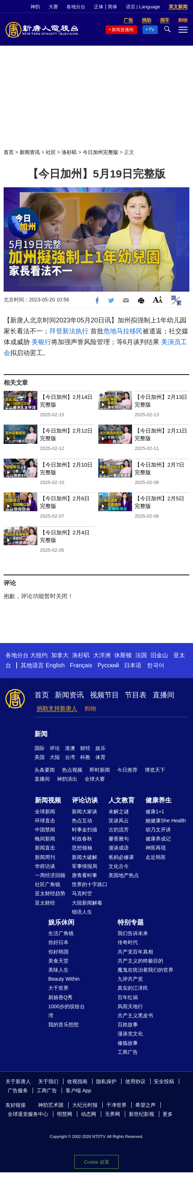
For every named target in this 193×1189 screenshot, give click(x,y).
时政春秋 (82, 839)
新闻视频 (48, 800)
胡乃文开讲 (158, 830)
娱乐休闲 (61, 922)
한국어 (155, 665)
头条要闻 (44, 770)
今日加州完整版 (100, 152)
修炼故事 (128, 1043)
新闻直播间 (123, 29)
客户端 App (78, 1090)
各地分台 (75, 6)
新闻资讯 (30, 152)
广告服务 (18, 1090)
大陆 (55, 757)
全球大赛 (95, 779)
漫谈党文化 (130, 1033)
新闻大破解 (84, 857)
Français (81, 665)
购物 (90, 708)
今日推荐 (127, 770)
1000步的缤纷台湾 (66, 1011)
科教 (85, 757)
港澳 (70, 748)
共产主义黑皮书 (135, 1015)
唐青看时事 (84, 875)
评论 (55, 748)
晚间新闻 (45, 839)
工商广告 (128, 1052)
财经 (85, 748)
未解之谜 (118, 811)
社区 (51, 152)
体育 (100, 757)
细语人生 (82, 912)
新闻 (41, 734)
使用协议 (135, 1081)
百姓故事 (128, 1024)
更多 (168, 1114)
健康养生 (158, 800)
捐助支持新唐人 (57, 708)
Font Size (157, 299)
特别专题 (131, 922)
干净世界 (116, 1105)
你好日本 (58, 942)
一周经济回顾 (50, 875)
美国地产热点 (123, 875)
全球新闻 (45, 811)
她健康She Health (165, 820)
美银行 (41, 342)
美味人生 (58, 970)
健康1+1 (154, 811)
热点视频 (72, 770)
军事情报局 (84, 866)
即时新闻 (100, 770)
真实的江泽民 (133, 988)
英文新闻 (178, 6)
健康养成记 (158, 839)
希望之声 (145, 1105)
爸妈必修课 (121, 857)
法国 (141, 655)
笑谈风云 (118, 820)
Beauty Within (63, 979)
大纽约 (39, 655)
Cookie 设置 (96, 1162)
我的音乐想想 (63, 1024)
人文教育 (121, 800)
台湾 (70, 757)
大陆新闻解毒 (87, 903)
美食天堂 (58, 961)
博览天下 (155, 770)
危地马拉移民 (123, 331)
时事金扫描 (84, 830)
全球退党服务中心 (28, 1114)
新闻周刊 (45, 857)
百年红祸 (128, 997)
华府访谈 (45, 866)
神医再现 (155, 848)
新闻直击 (45, 848)
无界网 (112, 1114)
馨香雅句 (118, 839)
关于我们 (48, 1081)
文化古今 (118, 866)
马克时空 (82, 893)
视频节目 (104, 695)
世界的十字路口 (89, 884)
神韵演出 (67, 779)
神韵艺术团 (50, 1105)
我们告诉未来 (133, 933)
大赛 (53, 6)
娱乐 (100, 748)
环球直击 (45, 820)
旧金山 (159, 655)
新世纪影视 (141, 1114)
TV (151, 29)
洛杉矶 (69, 152)
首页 (9, 152)
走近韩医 (155, 857)
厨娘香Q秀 (60, 997)
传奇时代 (128, 942)
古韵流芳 (118, 830)
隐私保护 (106, 1081)
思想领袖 (82, 848)
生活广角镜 (61, 933)
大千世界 (58, 988)
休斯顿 (123, 655)
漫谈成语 (118, 848)
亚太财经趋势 (50, 893)
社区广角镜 (47, 884)
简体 (112, 6)
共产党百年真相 (135, 952)
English (55, 665)
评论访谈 (85, 800)
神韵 (35, 6)
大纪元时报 (85, 1105)
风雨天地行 (130, 1006)
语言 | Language (143, 6)
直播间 (163, 695)
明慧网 (64, 1114)
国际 (39, 748)
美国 (39, 757)
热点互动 (82, 820)
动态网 (88, 1114)
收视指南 (77, 1081)
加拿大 (60, 655)
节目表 (136, 695)
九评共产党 (130, 979)
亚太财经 (45, 903)
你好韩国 (58, 952)
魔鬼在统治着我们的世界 (145, 970)
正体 (98, 6)
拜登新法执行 (69, 331)
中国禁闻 (45, 830)
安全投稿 (164, 1081)
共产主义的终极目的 (140, 961)
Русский (108, 665)
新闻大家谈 (84, 811)
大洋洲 (102, 655)
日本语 (132, 665)
